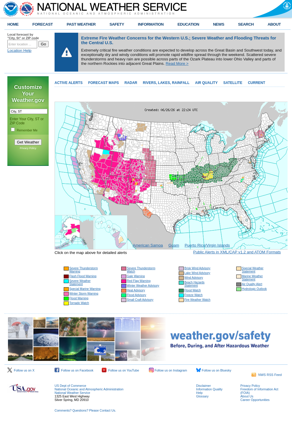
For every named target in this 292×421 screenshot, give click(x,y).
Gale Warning (136, 276)
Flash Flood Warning (82, 276)
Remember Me (27, 130)
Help (199, 392)
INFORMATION (151, 24)
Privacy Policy (28, 148)
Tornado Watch (79, 303)
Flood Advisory (136, 295)
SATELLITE (232, 83)
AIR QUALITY (206, 83)
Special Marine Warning (85, 288)
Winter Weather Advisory (143, 285)
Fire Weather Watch (197, 299)
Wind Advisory (193, 277)
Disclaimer (203, 385)
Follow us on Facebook (74, 370)
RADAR (130, 83)
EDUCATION (188, 24)
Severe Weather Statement (80, 282)
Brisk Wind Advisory (197, 268)
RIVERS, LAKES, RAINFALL (166, 83)
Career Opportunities (255, 400)
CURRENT (256, 83)
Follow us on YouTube (120, 370)
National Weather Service (72, 392)
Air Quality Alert (252, 284)
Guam (173, 245)
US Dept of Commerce (70, 385)
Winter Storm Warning (83, 293)
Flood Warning (78, 298)
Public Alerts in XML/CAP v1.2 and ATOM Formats (237, 252)
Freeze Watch (193, 295)
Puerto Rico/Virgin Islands (207, 245)
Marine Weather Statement (252, 278)
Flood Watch (192, 290)
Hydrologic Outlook (254, 288)
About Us (246, 396)
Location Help (19, 50)
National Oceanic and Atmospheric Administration (89, 389)
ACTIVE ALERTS (69, 83)
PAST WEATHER (81, 24)
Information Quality (209, 389)
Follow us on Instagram (168, 370)
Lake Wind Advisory (197, 273)
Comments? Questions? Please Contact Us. (85, 410)
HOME (13, 24)
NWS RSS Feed (267, 375)
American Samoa (148, 245)
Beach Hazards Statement (194, 284)
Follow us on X (21, 370)
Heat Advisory (136, 290)
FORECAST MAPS (103, 83)
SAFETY (116, 24)
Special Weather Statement (252, 270)
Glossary (202, 396)
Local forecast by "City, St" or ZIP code (23, 36)
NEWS (218, 24)
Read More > (177, 63)
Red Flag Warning (138, 281)
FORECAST (42, 24)
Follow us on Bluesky (213, 370)
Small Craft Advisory (140, 299)
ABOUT (274, 24)
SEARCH (246, 24)
